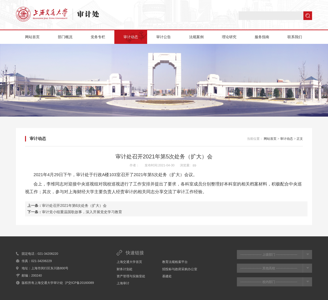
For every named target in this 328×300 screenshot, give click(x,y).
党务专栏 (98, 37)
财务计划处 (125, 269)
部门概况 (65, 37)
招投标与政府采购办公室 (179, 269)
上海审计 (123, 283)
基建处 (167, 276)
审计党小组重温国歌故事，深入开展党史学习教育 (82, 212)
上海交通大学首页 (129, 262)
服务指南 (262, 37)
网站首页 (32, 37)
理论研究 (229, 37)
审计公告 (163, 37)
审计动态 (130, 37)
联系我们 (294, 37)
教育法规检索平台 (175, 262)
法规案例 (196, 37)
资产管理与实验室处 (131, 276)
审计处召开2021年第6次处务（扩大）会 (74, 206)
